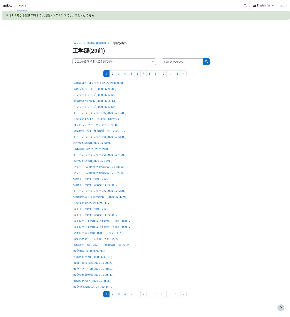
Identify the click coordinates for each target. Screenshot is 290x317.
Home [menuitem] (22, 5)
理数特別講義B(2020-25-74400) (92, 161)
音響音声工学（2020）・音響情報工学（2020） (103, 245)
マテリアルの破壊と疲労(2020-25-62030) (98, 173)
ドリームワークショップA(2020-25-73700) (99, 191)
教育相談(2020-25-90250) (89, 251)
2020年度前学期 (97, 43)
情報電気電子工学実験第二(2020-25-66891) (100, 197)
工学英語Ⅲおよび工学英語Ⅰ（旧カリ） (96, 119)
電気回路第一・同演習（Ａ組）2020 (96, 239)
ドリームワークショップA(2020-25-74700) (99, 113)
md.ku (8, 6)
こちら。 (91, 15)
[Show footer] (280, 307)
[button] (245, 5)
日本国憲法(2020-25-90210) (90, 149)
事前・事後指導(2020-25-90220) (93, 263)
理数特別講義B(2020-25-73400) (92, 143)
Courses (77, 43)
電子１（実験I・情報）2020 (90, 209)
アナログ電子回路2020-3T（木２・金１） (99, 233)
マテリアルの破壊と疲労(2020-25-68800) (98, 167)
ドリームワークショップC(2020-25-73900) (99, 137)
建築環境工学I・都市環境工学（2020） (97, 131)
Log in (283, 5)
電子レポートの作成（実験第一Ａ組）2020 (100, 227)
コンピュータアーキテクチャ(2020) (95, 125)
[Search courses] (182, 61)
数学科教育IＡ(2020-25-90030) (92, 281)
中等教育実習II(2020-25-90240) (92, 257)
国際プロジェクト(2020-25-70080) (94, 89)
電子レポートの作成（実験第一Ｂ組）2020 (100, 221)
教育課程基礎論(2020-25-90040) (93, 275)
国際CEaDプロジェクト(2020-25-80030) (98, 83)
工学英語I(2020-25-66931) (89, 203)
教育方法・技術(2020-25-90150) (93, 269)
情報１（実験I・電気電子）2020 (93, 185)
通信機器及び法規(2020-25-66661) (94, 101)
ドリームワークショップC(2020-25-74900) (99, 155)
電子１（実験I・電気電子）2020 (93, 215)
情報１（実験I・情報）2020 (90, 179)
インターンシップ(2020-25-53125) (94, 107)
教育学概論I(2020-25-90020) (91, 287)
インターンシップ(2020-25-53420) (94, 95)
